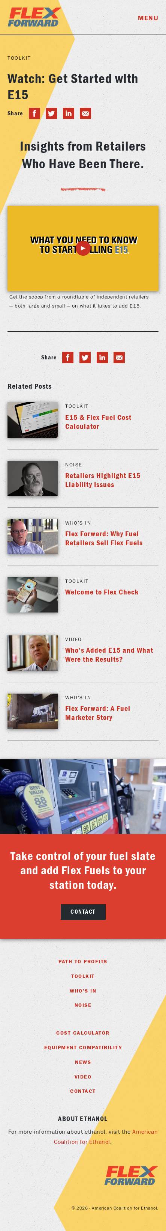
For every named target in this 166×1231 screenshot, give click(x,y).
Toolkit (19, 58)
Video (83, 1077)
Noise (83, 1005)
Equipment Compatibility (83, 1048)
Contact (83, 911)
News (83, 1062)
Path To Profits (83, 962)
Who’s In (83, 991)
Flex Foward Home (34, 17)
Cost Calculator (83, 1033)
